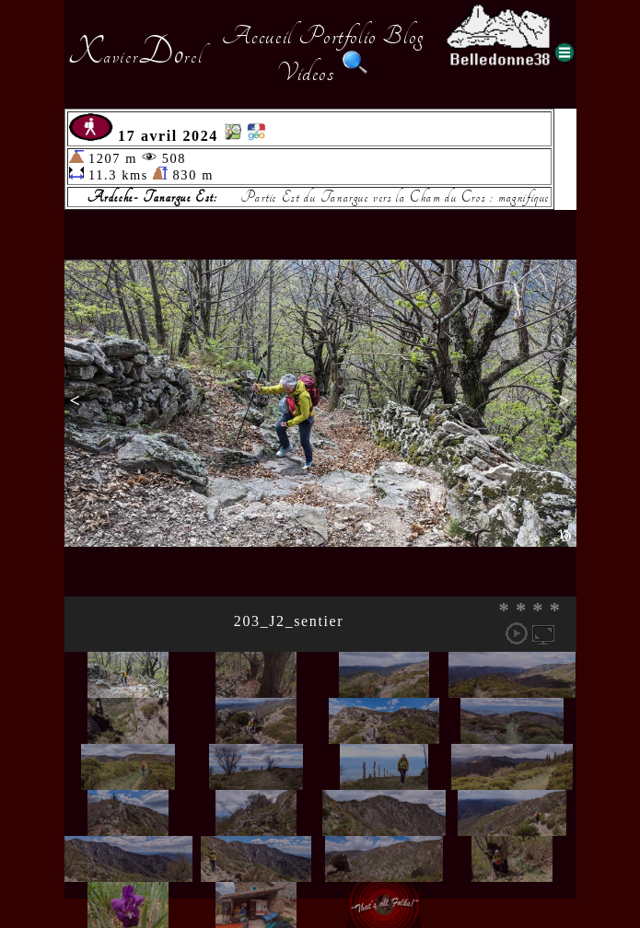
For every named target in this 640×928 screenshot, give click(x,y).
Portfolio (337, 36)
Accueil (257, 36)
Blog (403, 36)
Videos (305, 72)
